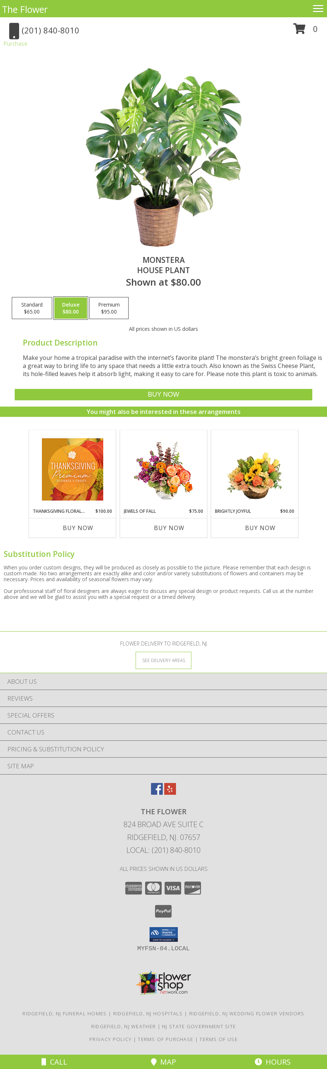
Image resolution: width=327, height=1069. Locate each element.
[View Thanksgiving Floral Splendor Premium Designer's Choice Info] (72, 469)
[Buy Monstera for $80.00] (163, 394)
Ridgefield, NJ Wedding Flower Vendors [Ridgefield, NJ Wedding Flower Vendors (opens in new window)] (247, 1013)
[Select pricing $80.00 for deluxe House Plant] (70, 308)
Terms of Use (219, 1039)
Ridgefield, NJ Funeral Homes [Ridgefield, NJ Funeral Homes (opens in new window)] (64, 1013)
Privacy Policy (110, 1039)
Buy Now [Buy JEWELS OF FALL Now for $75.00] (169, 528)
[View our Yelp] (170, 792)
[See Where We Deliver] (163, 660)
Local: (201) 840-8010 (163, 850)
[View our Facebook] (157, 792)
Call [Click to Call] (54, 1062)
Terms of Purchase (165, 1039)
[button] (305, 31)
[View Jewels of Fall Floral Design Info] (163, 469)
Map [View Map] (163, 1062)
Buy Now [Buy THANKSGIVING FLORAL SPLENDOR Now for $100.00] (78, 528)
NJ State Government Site (199, 1026)
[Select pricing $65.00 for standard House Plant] (32, 308)
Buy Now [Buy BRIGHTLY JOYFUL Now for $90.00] (260, 528)
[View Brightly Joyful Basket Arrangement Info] (254, 469)
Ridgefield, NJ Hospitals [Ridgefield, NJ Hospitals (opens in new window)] (148, 1013)
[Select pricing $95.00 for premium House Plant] (109, 308)
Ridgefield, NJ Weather (123, 1026)
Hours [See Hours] (273, 1062)
